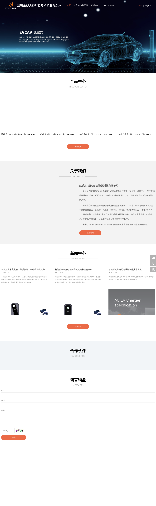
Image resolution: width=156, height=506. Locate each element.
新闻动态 (56, 461)
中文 (140, 5)
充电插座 (30, 470)
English (148, 5)
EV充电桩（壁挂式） (35, 461)
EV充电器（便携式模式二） (37, 464)
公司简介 (4, 461)
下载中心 (109, 461)
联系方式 (82, 461)
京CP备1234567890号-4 (104, 502)
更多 (29, 473)
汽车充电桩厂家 (81, 5)
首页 (69, 5)
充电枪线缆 (31, 467)
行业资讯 (56, 464)
